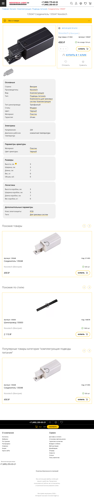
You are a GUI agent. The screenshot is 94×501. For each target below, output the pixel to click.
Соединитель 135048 (13, 261)
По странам (6, 441)
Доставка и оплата (55, 437)
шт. (38, 426)
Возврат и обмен (54, 444)
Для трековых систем (39, 214)
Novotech (34, 90)
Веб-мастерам (53, 446)
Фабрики (5, 439)
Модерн (33, 108)
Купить (83, 49)
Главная (5, 9)
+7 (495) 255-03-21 (50, 4)
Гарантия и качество (56, 441)
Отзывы (51, 451)
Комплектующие (24, 9)
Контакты (5, 437)
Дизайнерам (53, 448)
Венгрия (33, 86)
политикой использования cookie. (47, 485)
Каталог (13, 9)
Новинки (5, 446)
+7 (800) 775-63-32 (50, 2)
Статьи (51, 455)
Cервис (52, 432)
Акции (4, 448)
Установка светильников (57, 439)
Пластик (33, 114)
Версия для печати (69, 28)
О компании (8, 432)
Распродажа (6, 444)
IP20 (31, 211)
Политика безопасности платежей (47, 471)
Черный (33, 111)
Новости (52, 453)
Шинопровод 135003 (13, 322)
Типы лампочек (54, 457)
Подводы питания (39, 9)
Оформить (53, 427)
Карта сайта (6, 451)
